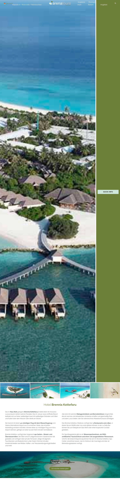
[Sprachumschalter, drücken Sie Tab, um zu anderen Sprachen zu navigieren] (10, 3)
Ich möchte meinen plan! (60, 468)
